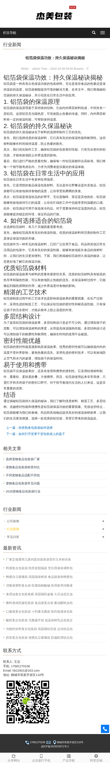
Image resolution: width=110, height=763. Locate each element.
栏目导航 (9, 33)
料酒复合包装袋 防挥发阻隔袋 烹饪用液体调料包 (39, 568)
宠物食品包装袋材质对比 (23, 467)
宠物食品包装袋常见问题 (23, 483)
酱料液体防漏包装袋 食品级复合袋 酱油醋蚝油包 (39, 603)
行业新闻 (13, 529)
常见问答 (13, 537)
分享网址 (13, 757)
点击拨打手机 (41, 757)
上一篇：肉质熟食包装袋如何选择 (29, 427)
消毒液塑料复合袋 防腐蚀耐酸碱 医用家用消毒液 (39, 585)
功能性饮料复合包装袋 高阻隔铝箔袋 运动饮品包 (39, 629)
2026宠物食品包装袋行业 (23, 491)
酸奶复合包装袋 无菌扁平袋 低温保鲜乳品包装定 (39, 620)
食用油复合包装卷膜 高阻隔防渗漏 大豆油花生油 (39, 594)
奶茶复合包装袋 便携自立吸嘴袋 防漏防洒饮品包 (39, 637)
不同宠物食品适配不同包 (23, 475)
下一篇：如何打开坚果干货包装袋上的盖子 (35, 434)
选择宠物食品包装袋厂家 (23, 459)
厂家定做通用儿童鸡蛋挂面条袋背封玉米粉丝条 (38, 559)
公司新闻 (13, 521)
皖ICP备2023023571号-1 (55, 746)
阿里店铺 (96, 757)
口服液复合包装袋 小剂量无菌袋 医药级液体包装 (39, 611)
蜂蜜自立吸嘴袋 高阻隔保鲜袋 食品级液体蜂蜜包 (39, 577)
